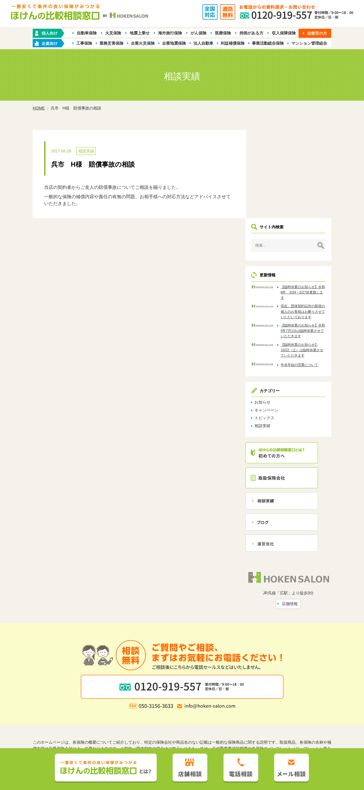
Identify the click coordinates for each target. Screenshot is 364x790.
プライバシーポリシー (153, 721)
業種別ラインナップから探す (220, 702)
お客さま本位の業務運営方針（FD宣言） (214, 721)
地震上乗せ (140, 33)
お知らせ (274, 320)
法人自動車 (203, 43)
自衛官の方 (317, 33)
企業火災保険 (143, 43)
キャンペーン (278, 327)
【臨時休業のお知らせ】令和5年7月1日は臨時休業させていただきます (306, 248)
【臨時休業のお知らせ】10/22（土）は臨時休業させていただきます (306, 267)
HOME (39, 108)
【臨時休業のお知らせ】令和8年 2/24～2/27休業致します (306, 204)
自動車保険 (87, 33)
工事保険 (84, 43)
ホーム (88, 702)
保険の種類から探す (116, 702)
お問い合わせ (240, 712)
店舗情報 (295, 519)
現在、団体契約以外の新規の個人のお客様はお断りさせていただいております (306, 226)
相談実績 (86, 151)
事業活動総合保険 (268, 43)
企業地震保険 (174, 43)
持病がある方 (251, 33)
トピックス (276, 335)
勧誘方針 (122, 721)
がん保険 (198, 33)
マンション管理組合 (309, 43)
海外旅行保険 (170, 33)
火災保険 (113, 33)
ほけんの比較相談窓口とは (136, 712)
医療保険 (223, 33)
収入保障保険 (284, 33)
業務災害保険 (111, 43)
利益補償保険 (233, 43)
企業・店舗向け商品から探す (164, 702)
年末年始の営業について (306, 282)
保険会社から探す (266, 702)
